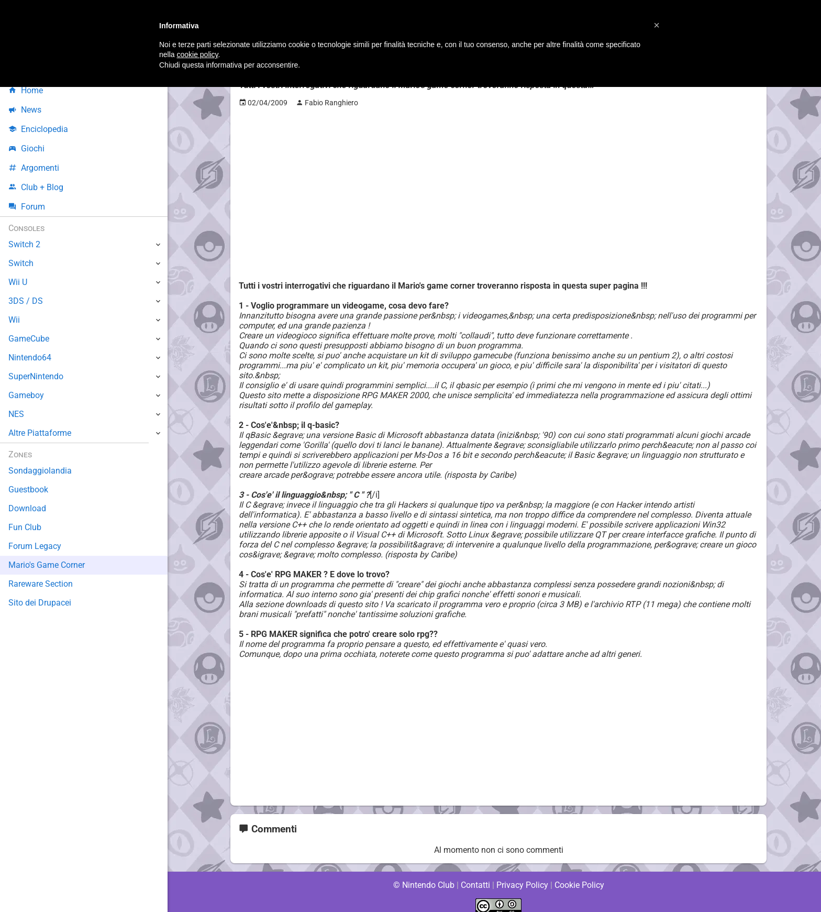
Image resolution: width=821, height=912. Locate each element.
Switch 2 (24, 244)
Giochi (26, 148)
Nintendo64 (30, 357)
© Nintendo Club (423, 875)
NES (16, 414)
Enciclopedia (38, 129)
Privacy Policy (522, 875)
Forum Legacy (34, 546)
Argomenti (34, 168)
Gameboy (26, 395)
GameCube (29, 339)
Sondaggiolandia (39, 471)
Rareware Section (40, 584)
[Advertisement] (498, 189)
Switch (21, 263)
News (25, 110)
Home (25, 90)
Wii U (17, 282)
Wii (14, 320)
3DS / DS (25, 301)
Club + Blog (35, 187)
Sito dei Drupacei (39, 603)
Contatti (475, 875)
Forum (26, 207)
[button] (656, 25)
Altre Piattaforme (40, 433)
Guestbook (28, 490)
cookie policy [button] (197, 54)
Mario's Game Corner (47, 565)
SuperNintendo (36, 376)
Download (27, 508)
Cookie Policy (579, 875)
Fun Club (24, 527)
